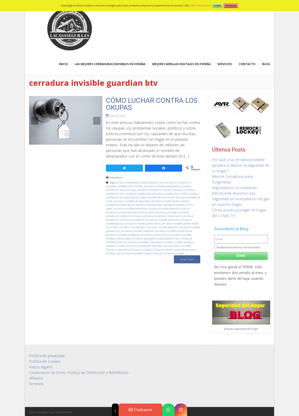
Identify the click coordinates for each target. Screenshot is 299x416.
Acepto (217, 5)
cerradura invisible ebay (149, 205)
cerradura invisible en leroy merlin (162, 216)
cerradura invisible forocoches (163, 220)
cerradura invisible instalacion (137, 231)
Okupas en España (141, 249)
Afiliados (36, 378)
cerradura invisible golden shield (143, 223)
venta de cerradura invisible (168, 253)
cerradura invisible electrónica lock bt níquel (130, 212)
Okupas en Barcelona (117, 249)
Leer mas (187, 259)
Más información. (201, 5)
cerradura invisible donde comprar (170, 201)
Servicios (224, 64)
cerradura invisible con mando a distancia (160, 190)
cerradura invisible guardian (162, 227)
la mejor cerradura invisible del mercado (138, 246)
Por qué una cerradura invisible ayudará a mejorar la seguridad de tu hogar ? (240, 165)
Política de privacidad (47, 355)
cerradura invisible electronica (130, 208)
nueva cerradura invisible (177, 246)
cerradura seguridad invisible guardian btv (155, 238)
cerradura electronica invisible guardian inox (139, 182)
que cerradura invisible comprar (134, 253)
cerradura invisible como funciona (124, 186)
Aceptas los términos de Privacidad (238, 247)
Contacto (247, 64)
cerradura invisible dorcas (120, 205)
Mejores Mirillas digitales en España (181, 64)
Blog (266, 64)
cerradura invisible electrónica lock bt (168, 208)
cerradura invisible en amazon (173, 212)
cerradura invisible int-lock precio (173, 231)
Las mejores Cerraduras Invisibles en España (110, 64)
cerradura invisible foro (132, 220)
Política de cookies (45, 361)
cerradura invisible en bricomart (124, 216)
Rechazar (230, 5)
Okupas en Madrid (162, 249)
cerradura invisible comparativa (161, 186)
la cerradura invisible (161, 242)
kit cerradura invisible (136, 242)
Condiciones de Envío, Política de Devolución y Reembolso (79, 372)
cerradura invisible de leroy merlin (155, 197)
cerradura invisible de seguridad (132, 201)
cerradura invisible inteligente (122, 235)
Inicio (63, 64)
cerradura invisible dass (138, 193)
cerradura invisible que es (155, 235)
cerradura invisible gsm (132, 227)
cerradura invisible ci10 (178, 182)
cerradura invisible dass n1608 (169, 193)
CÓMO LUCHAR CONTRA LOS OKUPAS (151, 104)
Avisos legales (41, 366)
